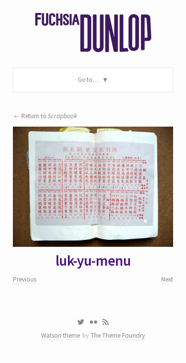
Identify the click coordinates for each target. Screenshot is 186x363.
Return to (49, 116)
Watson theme (60, 335)
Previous (24, 279)
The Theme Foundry (118, 335)
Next (167, 279)
